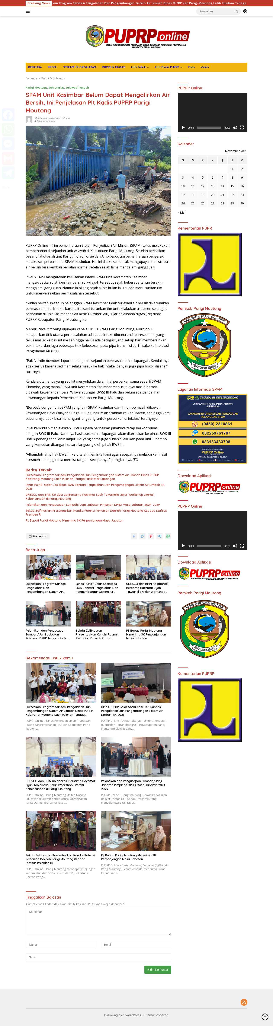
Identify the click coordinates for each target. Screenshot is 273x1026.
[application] (212, 112)
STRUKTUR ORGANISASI (79, 67)
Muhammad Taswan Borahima (52, 118)
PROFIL (52, 67)
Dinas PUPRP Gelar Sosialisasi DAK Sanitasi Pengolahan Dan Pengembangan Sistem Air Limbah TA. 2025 (95, 487)
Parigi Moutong (36, 87)
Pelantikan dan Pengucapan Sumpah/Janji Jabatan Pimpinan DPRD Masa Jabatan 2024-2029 (93, 505)
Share (6, 187)
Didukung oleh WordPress (122, 1015)
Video (205, 67)
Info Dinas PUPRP (167, 67)
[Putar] (183, 127)
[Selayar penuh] (242, 127)
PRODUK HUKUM (113, 67)
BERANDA (35, 67)
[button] (236, 11)
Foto (191, 67)
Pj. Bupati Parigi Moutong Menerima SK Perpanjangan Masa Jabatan (74, 520)
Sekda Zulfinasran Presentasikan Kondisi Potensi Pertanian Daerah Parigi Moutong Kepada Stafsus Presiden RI (96, 512)
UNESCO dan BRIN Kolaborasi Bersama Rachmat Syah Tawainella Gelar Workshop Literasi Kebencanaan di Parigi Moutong (90, 496)
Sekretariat (56, 87)
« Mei (181, 212)
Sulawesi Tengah (77, 87)
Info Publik (138, 67)
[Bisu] (235, 127)
